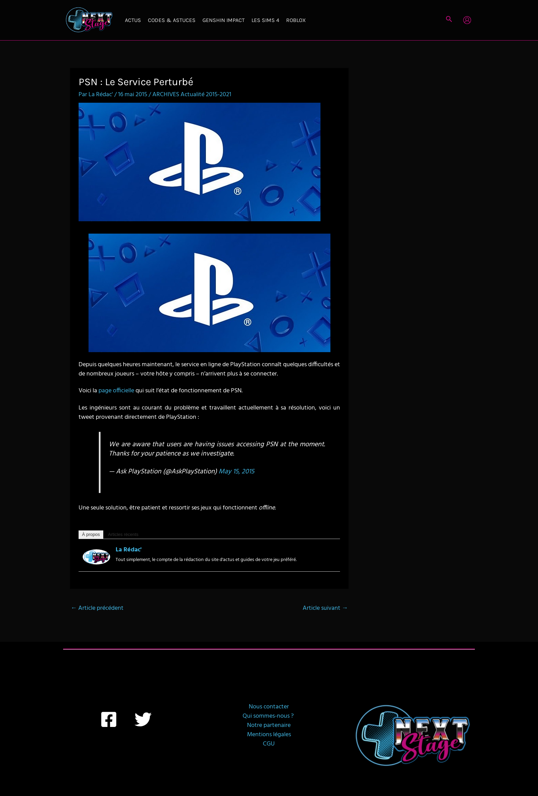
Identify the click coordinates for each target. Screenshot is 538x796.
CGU (269, 744)
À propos (91, 534)
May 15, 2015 (236, 471)
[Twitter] (143, 719)
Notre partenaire (269, 725)
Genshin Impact (223, 20)
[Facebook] (109, 719)
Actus (133, 20)
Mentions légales (269, 735)
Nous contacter (269, 707)
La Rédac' (129, 550)
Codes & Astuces (172, 20)
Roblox (296, 20)
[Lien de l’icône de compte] (467, 20)
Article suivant (325, 608)
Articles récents (123, 534)
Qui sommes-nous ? (269, 716)
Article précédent (97, 608)
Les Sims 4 (265, 20)
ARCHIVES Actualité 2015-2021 (191, 95)
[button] (449, 20)
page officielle (116, 391)
